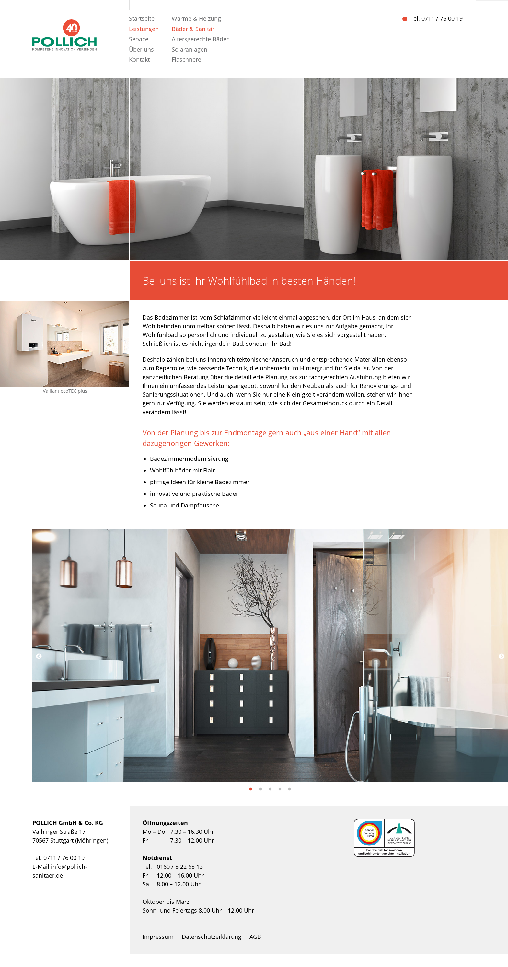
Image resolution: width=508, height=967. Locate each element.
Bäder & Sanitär (193, 29)
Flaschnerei (187, 59)
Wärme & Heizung (196, 18)
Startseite (142, 18)
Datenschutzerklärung (211, 936)
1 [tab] (251, 789)
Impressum (158, 936)
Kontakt (139, 59)
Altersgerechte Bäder (200, 39)
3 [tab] (270, 789)
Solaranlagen (189, 49)
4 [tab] (280, 789)
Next (501, 656)
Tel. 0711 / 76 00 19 (436, 18)
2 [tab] (260, 789)
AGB (255, 936)
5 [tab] (289, 789)
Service (138, 39)
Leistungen (144, 29)
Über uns (141, 49)
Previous (39, 656)
